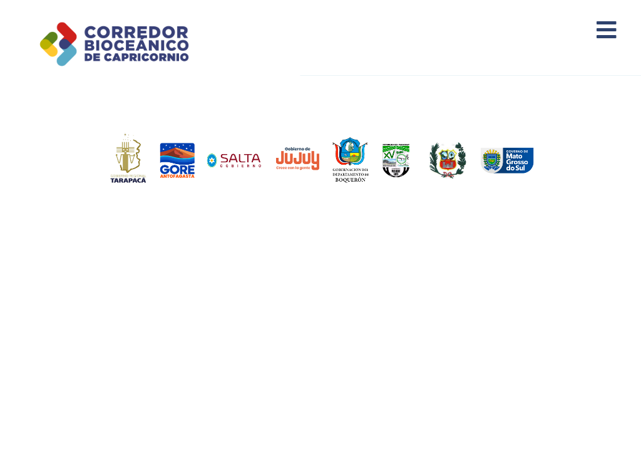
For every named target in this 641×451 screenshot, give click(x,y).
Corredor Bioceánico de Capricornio (129, 44)
